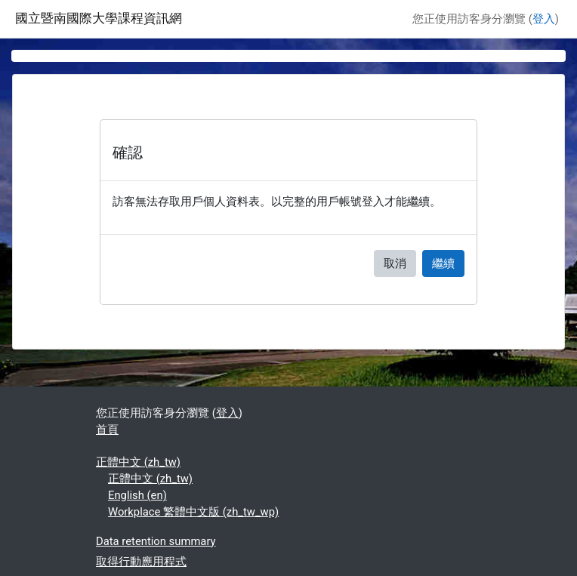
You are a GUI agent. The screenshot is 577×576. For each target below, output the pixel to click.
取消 (395, 263)
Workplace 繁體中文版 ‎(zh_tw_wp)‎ (193, 512)
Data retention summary (156, 541)
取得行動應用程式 (141, 561)
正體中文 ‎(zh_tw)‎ (138, 462)
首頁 (107, 429)
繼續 (443, 263)
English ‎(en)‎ (137, 495)
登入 (543, 19)
